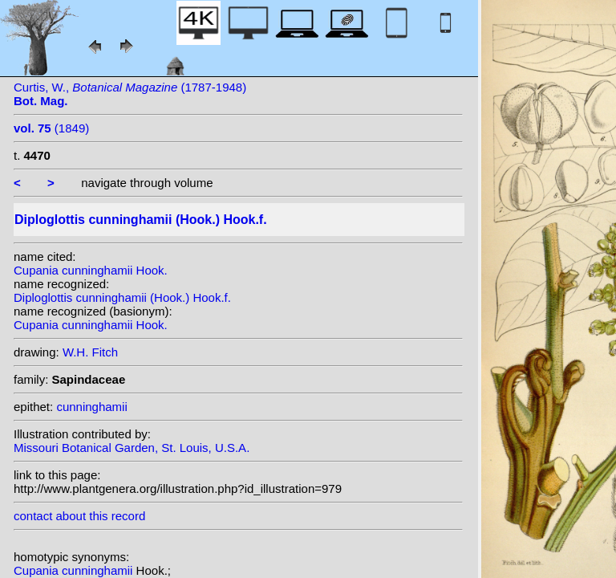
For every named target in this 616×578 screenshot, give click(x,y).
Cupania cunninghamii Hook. (91, 270)
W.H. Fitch (90, 352)
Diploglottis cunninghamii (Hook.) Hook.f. (122, 297)
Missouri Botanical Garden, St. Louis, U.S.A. (131, 447)
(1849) (51, 128)
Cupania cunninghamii (75, 570)
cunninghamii (91, 406)
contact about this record (79, 516)
